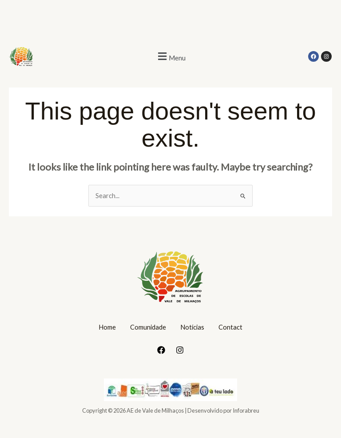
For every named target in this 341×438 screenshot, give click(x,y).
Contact (230, 327)
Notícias (192, 327)
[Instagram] (180, 350)
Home (107, 327)
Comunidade (148, 327)
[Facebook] (161, 350)
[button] (170, 56)
